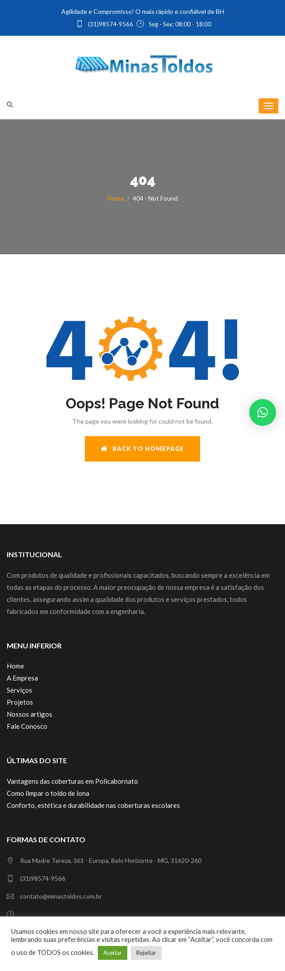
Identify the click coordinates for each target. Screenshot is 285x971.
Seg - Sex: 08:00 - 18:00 (174, 24)
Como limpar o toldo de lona (48, 793)
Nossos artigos (29, 714)
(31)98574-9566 (104, 24)
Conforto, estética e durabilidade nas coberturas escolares (93, 805)
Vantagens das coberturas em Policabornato (72, 781)
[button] (262, 412)
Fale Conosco (27, 726)
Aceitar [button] (112, 952)
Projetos (20, 702)
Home (115, 198)
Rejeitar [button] (146, 952)
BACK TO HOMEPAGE (142, 448)
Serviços (19, 690)
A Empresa (22, 678)
